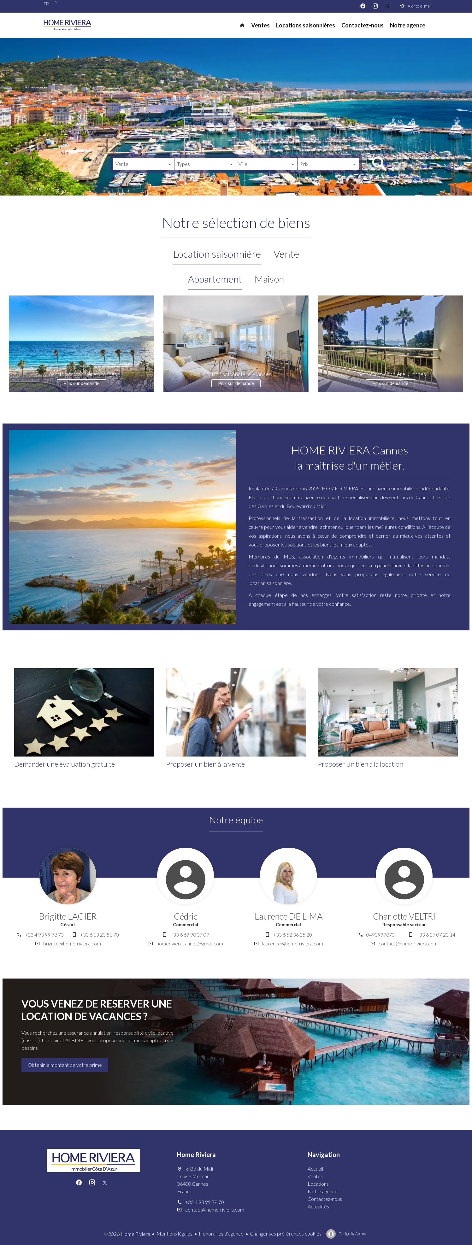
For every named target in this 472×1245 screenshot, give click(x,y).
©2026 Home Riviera (127, 1234)
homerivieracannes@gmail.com (189, 943)
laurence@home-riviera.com (292, 943)
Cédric (186, 916)
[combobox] (143, 164)
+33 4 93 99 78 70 (44, 935)
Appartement (215, 278)
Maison (269, 278)
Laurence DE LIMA (288, 916)
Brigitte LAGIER (68, 916)
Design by (353, 1233)
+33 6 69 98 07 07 (189, 935)
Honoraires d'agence (221, 1233)
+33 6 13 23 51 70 (99, 935)
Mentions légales (174, 1233)
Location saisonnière (217, 254)
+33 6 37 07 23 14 (435, 935)
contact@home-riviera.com (408, 943)
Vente (286, 254)
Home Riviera (196, 1154)
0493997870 (380, 935)
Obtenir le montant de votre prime (65, 1065)
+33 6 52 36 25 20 (292, 935)
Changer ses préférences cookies (286, 1233)
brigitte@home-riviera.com (72, 943)
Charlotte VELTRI (404, 916)
